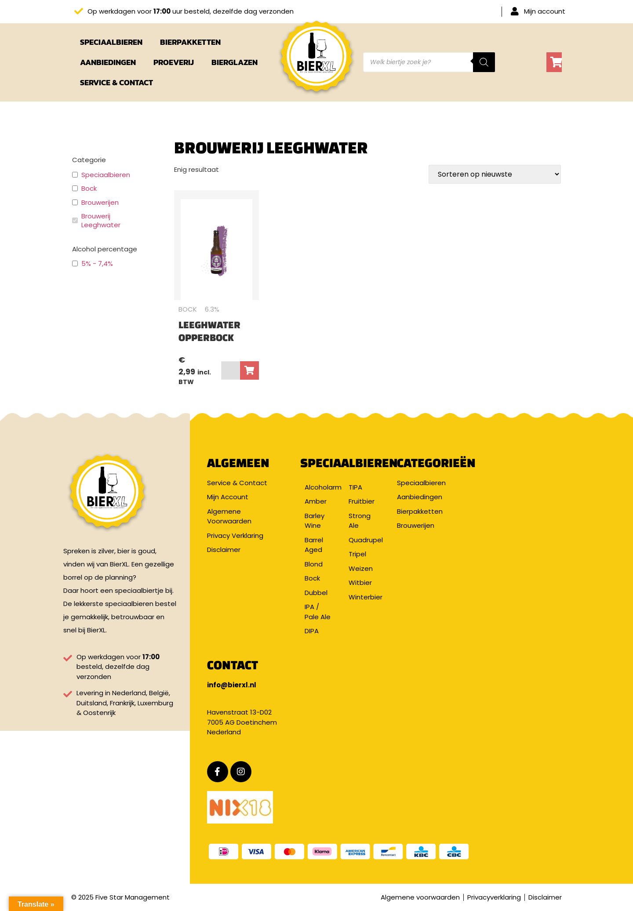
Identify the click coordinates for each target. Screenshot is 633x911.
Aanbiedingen (108, 62)
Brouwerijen (100, 202)
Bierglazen (234, 62)
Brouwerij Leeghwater (100, 220)
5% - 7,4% (97, 263)
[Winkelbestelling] (495, 174)
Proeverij (173, 62)
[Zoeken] (484, 62)
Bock (89, 188)
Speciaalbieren (111, 42)
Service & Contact (116, 82)
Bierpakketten (190, 42)
